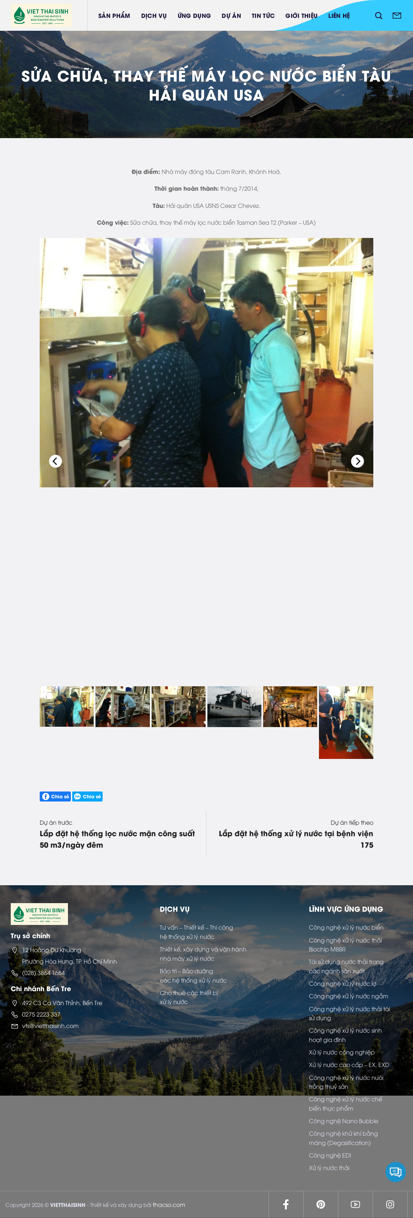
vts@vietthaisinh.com (50, 1025)
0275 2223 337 (41, 1014)
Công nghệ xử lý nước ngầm (348, 996)
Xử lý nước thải (329, 1167)
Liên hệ (339, 15)
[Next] (357, 461)
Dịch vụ (154, 15)
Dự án (231, 15)
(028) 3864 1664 (43, 972)
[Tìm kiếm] (378, 15)
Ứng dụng (194, 15)
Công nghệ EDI (330, 1155)
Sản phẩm (114, 15)
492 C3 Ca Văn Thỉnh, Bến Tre (62, 1003)
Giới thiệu (301, 15)
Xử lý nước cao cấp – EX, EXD (349, 1064)
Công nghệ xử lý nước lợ (342, 983)
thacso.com (169, 1204)
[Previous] (55, 461)
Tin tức (263, 15)
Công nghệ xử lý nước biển (346, 927)
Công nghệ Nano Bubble (343, 1121)
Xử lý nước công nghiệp (342, 1052)
